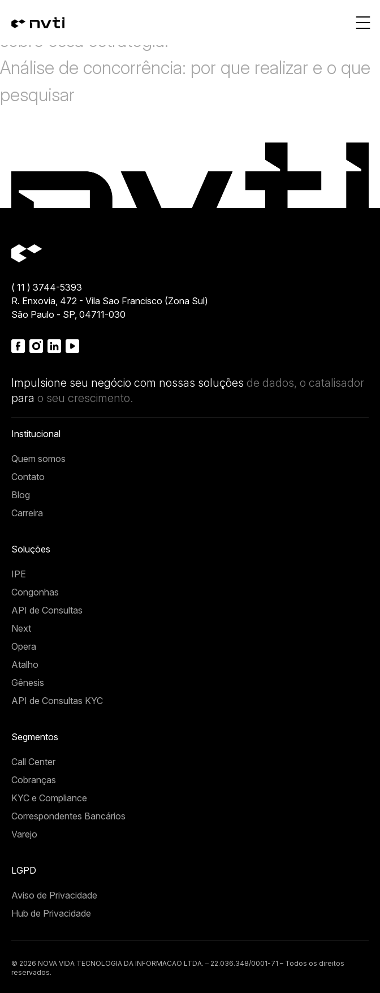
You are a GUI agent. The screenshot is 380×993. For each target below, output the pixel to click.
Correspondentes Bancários (68, 816)
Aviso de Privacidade (54, 895)
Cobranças (33, 779)
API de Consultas (47, 610)
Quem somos (38, 458)
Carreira (27, 513)
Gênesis (27, 682)
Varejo (24, 834)
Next (21, 628)
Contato (28, 476)
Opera (23, 646)
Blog (20, 494)
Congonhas (35, 592)
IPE (18, 574)
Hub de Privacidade (51, 913)
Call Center (33, 761)
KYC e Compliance (49, 798)
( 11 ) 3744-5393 (46, 287)
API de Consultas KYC (57, 700)
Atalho (24, 664)
